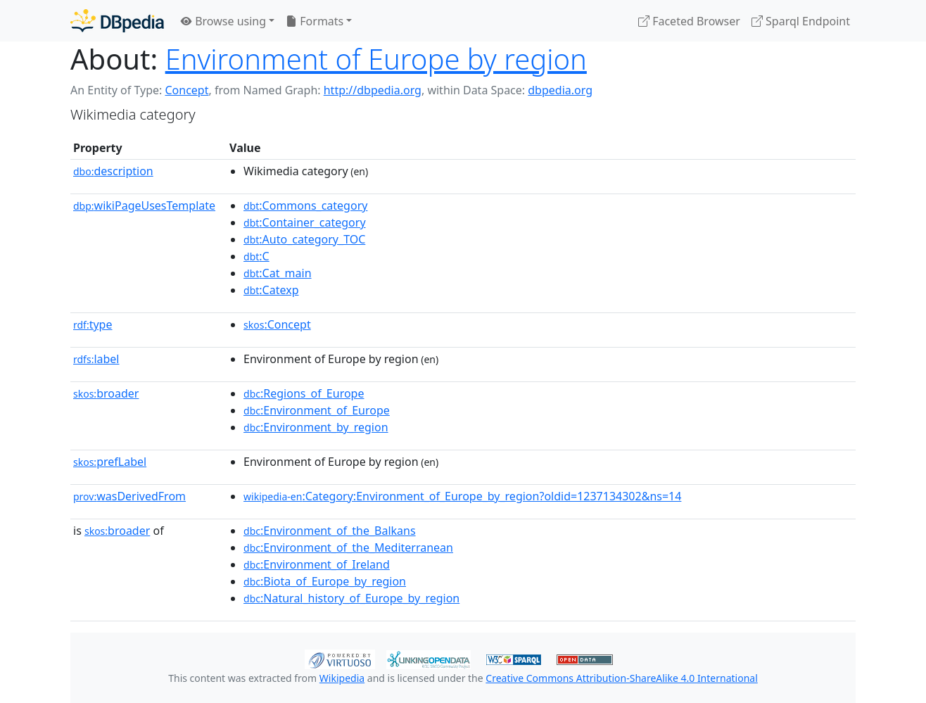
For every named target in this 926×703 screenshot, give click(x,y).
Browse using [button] (223, 21)
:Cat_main (277, 273)
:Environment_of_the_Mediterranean (348, 547)
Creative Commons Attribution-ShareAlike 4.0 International (621, 678)
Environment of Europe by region (376, 58)
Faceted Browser (689, 21)
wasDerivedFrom (129, 496)
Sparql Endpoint (800, 21)
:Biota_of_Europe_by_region (324, 581)
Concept (186, 90)
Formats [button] (314, 21)
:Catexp (270, 290)
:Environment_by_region (315, 427)
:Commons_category (305, 205)
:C (256, 256)
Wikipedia (341, 678)
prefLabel (109, 461)
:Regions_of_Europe (303, 393)
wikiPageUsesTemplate (144, 205)
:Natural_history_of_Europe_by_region (351, 598)
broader (106, 393)
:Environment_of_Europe (316, 410)
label (96, 359)
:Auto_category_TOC (304, 239)
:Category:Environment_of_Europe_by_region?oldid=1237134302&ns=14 (462, 496)
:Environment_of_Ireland (316, 564)
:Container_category (304, 222)
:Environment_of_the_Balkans (329, 530)
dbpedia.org (560, 90)
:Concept (277, 324)
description (113, 171)
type (93, 324)
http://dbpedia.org (372, 90)
